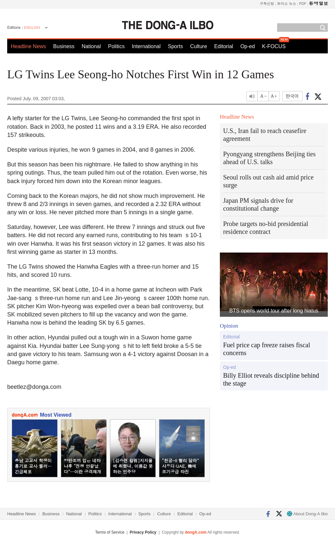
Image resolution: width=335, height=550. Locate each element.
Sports (175, 46)
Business (64, 46)
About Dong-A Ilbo (307, 513)
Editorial (223, 46)
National (91, 46)
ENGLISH (32, 27)
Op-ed (247, 46)
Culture (198, 46)
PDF (302, 3)
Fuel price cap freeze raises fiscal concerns (266, 348)
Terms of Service (109, 532)
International (146, 46)
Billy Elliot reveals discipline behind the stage (271, 379)
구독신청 (267, 3)
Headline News (28, 46)
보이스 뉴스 (286, 3)
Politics (116, 46)
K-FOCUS (274, 46)
